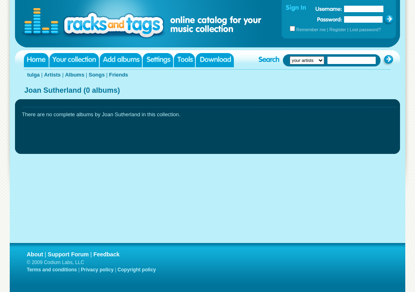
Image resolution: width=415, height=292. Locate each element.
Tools (184, 60)
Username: (328, 9)
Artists (52, 75)
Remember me (311, 29)
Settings (158, 60)
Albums (74, 75)
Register (337, 29)
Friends (118, 75)
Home (36, 60)
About (35, 254)
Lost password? (365, 29)
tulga (33, 75)
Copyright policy (137, 270)
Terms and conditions (52, 270)
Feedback (106, 254)
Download (215, 60)
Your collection (74, 60)
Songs (97, 75)
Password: (329, 19)
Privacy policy (97, 270)
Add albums (121, 60)
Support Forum (68, 254)
